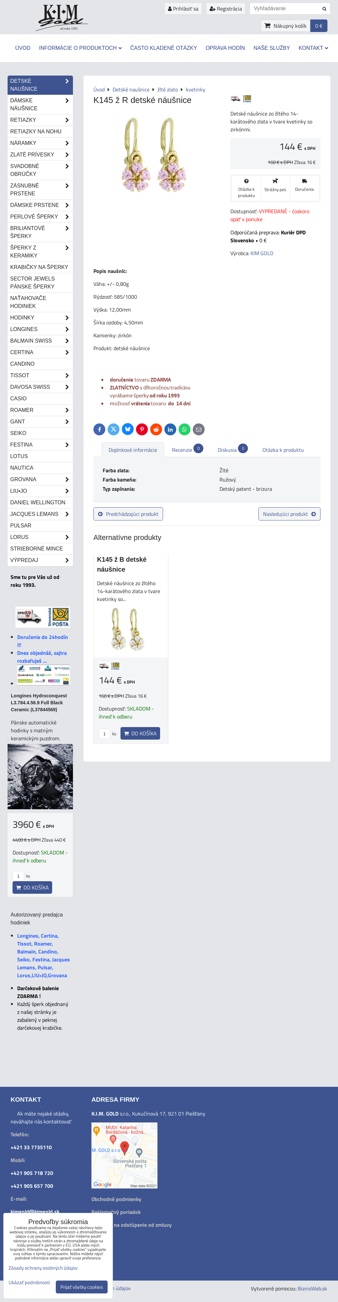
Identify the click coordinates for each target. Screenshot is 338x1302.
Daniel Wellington (37, 502)
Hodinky (41, 317)
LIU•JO (41, 491)
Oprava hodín (225, 48)
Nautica (21, 468)
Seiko (18, 433)
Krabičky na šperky (39, 267)
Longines (41, 329)
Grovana (41, 479)
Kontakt (313, 48)
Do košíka (140, 733)
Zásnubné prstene (41, 189)
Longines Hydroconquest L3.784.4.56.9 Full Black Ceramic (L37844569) (39, 702)
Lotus (19, 456)
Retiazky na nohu (35, 131)
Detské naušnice (41, 85)
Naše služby (272, 48)
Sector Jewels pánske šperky (32, 282)
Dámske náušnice (41, 104)
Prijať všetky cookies (81, 1287)
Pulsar (20, 525)
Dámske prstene (41, 205)
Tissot (41, 375)
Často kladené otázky (163, 48)
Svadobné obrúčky (41, 170)
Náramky (41, 143)
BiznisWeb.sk (312, 1288)
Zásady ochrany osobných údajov (43, 1268)
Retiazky (41, 120)
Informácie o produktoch (80, 48)
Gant (41, 421)
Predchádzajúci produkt (128, 514)
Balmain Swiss (41, 341)
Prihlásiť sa (183, 9)
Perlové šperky (41, 216)
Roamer (41, 410)
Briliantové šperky (41, 232)
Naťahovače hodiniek (28, 302)
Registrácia (226, 9)
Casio (18, 398)
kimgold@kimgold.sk (35, 1212)
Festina (41, 445)
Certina (41, 352)
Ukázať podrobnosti (29, 1282)
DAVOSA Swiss (41, 387)
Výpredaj (41, 560)
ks (107, 733)
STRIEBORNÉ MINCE (36, 548)
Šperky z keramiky (41, 251)
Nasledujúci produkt (289, 514)
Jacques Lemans (41, 514)
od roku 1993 (69, 28)
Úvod (22, 48)
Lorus (41, 537)
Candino (22, 364)
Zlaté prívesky (41, 154)
